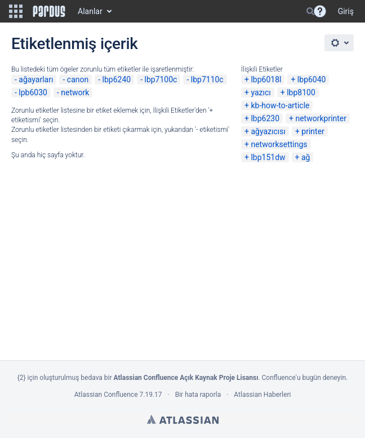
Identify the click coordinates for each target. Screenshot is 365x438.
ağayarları (36, 79)
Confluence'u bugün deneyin (304, 378)
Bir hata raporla (198, 395)
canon (77, 79)
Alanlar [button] (90, 11)
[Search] (310, 11)
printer (312, 131)
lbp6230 (265, 118)
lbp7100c (160, 79)
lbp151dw (268, 157)
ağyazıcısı (268, 131)
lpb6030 (33, 92)
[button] (16, 11)
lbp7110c (207, 79)
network (75, 92)
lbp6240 (117, 79)
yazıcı (260, 92)
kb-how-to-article (280, 105)
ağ (305, 157)
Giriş (346, 11)
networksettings (279, 144)
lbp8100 (301, 92)
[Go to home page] (49, 11)
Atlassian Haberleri (262, 395)
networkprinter (320, 118)
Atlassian (183, 419)
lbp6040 (311, 79)
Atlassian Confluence (106, 395)
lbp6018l (266, 79)
